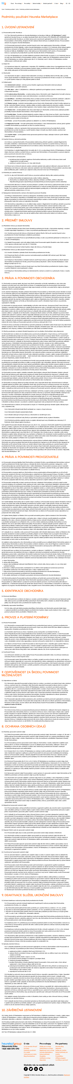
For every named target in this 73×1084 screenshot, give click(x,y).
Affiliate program (60, 1058)
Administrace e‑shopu (46, 1048)
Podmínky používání (10, 9)
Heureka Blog (59, 1046)
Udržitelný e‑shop (45, 1058)
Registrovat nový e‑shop (47, 1050)
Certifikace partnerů (61, 1060)
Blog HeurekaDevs (29, 1056)
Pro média (27, 1052)
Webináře (58, 1048)
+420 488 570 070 (10, 1048)
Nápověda (43, 1060)
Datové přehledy (45, 1054)
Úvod (12, 3)
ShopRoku (43, 1056)
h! (4, 3)
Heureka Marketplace (46, 1052)
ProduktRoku (59, 1056)
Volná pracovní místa (30, 1054)
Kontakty (26, 1048)
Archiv (17, 9)
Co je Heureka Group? (30, 1046)
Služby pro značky (60, 1050)
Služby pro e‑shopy (45, 1046)
